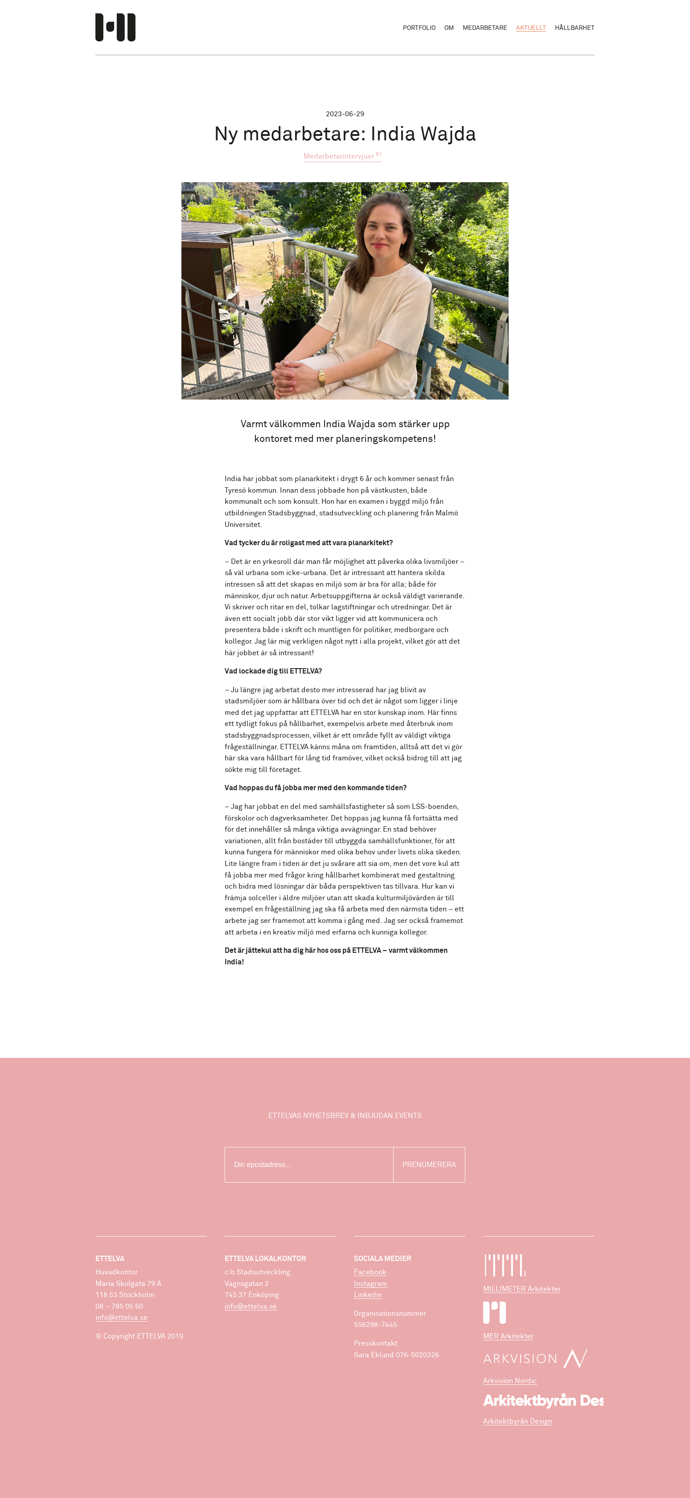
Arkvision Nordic (510, 1380)
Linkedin (368, 1294)
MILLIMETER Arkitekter (522, 1289)
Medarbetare (485, 28)
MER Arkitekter (508, 1336)
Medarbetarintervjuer (343, 156)
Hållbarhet (575, 28)
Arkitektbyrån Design (517, 1421)
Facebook (370, 1272)
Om (449, 28)
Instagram (370, 1283)
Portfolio (419, 28)
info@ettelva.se (121, 1317)
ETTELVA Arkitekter (115, 27)
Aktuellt (531, 28)
